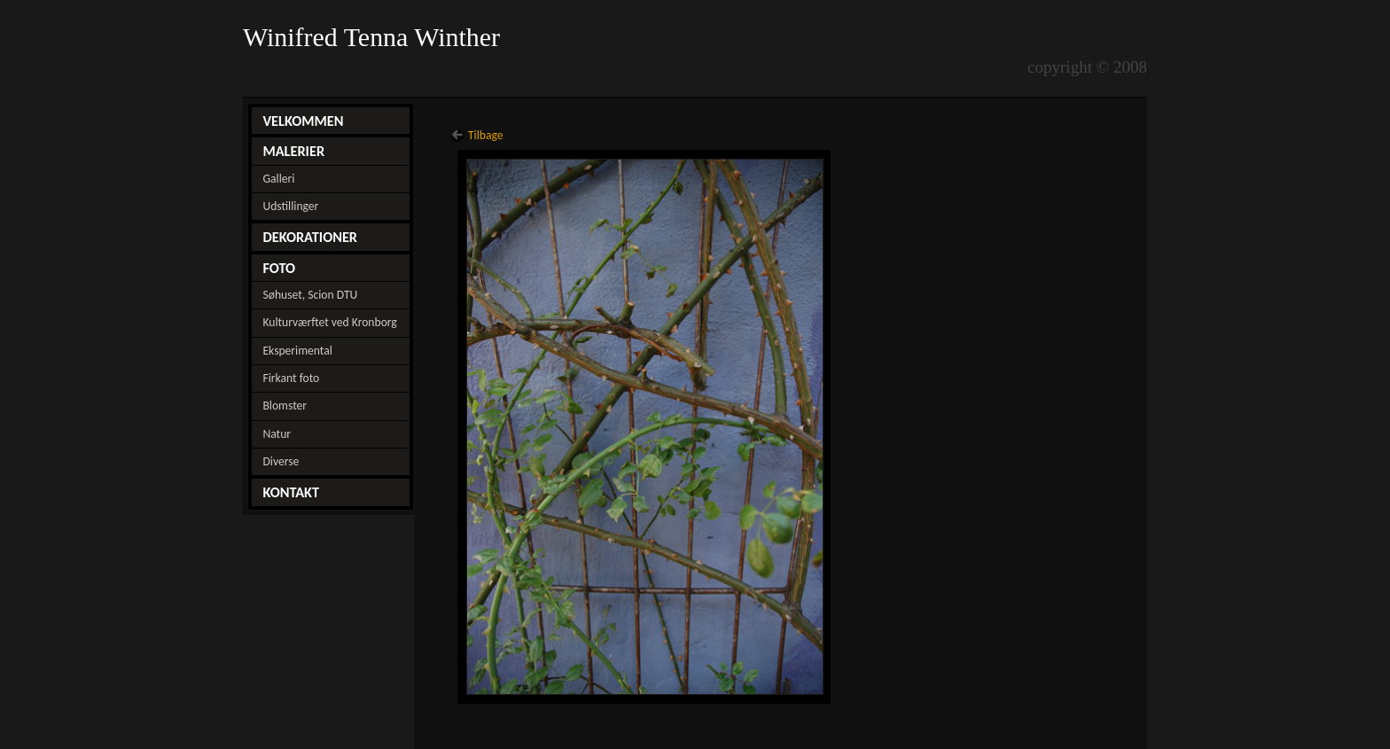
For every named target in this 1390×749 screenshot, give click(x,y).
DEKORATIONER (309, 237)
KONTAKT (290, 492)
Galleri (278, 178)
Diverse (280, 461)
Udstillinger (290, 206)
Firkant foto (290, 378)
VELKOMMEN (302, 120)
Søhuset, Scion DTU (309, 294)
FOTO (278, 268)
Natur (276, 433)
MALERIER (293, 151)
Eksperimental (297, 350)
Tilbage (486, 135)
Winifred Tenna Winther (375, 37)
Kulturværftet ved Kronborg (329, 322)
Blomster (284, 405)
